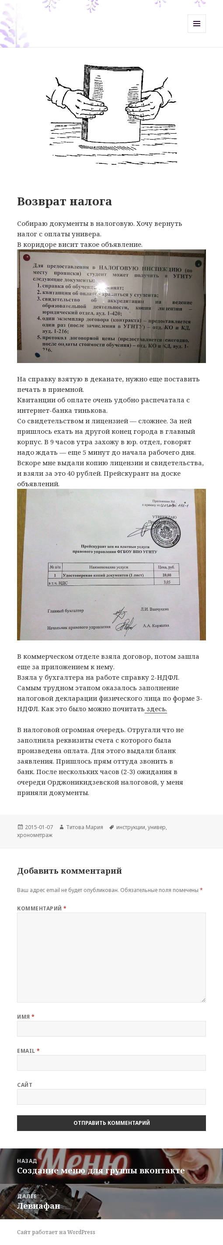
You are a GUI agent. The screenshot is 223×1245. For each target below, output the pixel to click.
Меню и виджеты (197, 32)
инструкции (130, 827)
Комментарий (41, 908)
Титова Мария (84, 827)
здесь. (156, 708)
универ (157, 827)
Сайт (24, 1085)
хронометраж (34, 835)
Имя (26, 1016)
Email (28, 1051)
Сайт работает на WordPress (56, 1232)
